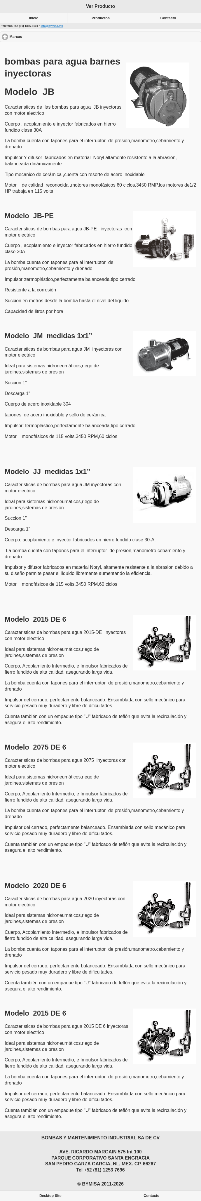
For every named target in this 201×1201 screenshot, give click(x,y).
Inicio (34, 18)
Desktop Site (50, 1196)
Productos (101, 18)
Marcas (36, 36)
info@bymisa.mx (52, 25)
